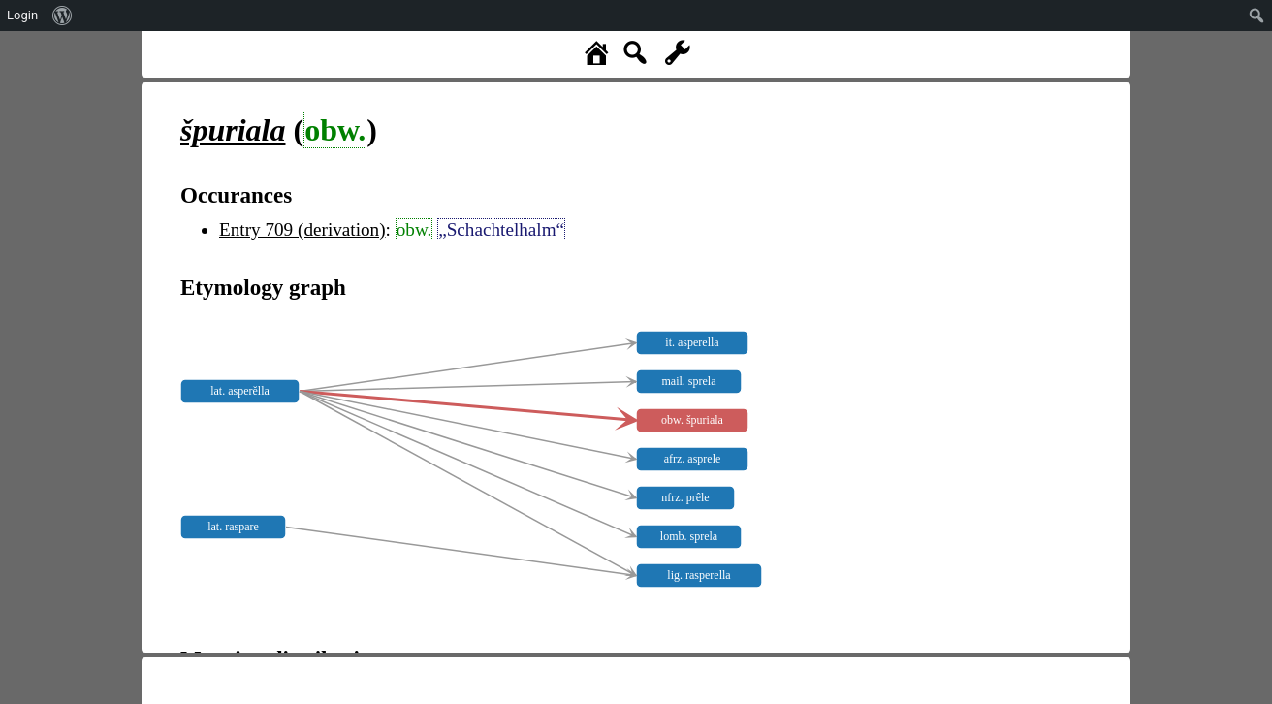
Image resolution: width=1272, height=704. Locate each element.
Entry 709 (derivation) (302, 229)
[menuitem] (63, 15)
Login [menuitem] (22, 15)
